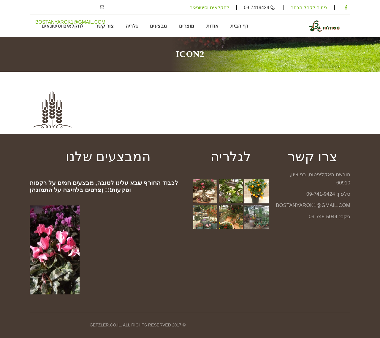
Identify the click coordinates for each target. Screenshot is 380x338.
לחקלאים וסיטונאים (209, 7)
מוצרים (186, 25)
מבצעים (158, 25)
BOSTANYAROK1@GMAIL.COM (70, 22)
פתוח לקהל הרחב (309, 7)
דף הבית (239, 25)
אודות (212, 25)
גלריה (132, 25)
